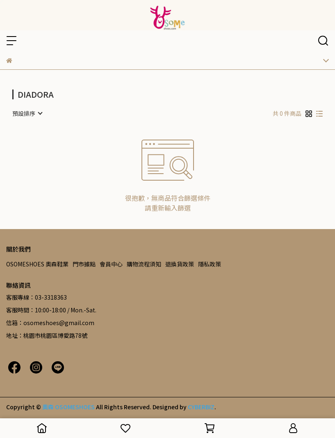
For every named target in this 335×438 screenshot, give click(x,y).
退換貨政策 (179, 264)
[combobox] (27, 113)
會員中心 (111, 264)
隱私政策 (209, 264)
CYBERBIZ (201, 407)
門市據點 (84, 264)
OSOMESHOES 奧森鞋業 (37, 264)
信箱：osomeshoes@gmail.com (50, 323)
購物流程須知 (144, 264)
